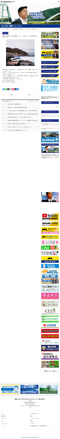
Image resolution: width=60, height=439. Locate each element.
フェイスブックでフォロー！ (35, 418)
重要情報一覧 (3, 416)
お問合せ (31, 420)
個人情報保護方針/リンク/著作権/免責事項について (39, 425)
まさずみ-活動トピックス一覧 (32, 101)
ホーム (2, 413)
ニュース (2, 425)
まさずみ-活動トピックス (34, 413)
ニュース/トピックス (5, 423)
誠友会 (31, 416)
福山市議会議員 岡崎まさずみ (8, 1)
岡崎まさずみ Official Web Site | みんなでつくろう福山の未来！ (30, 399)
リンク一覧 (32, 423)
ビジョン (2, 420)
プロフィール (3, 418)
